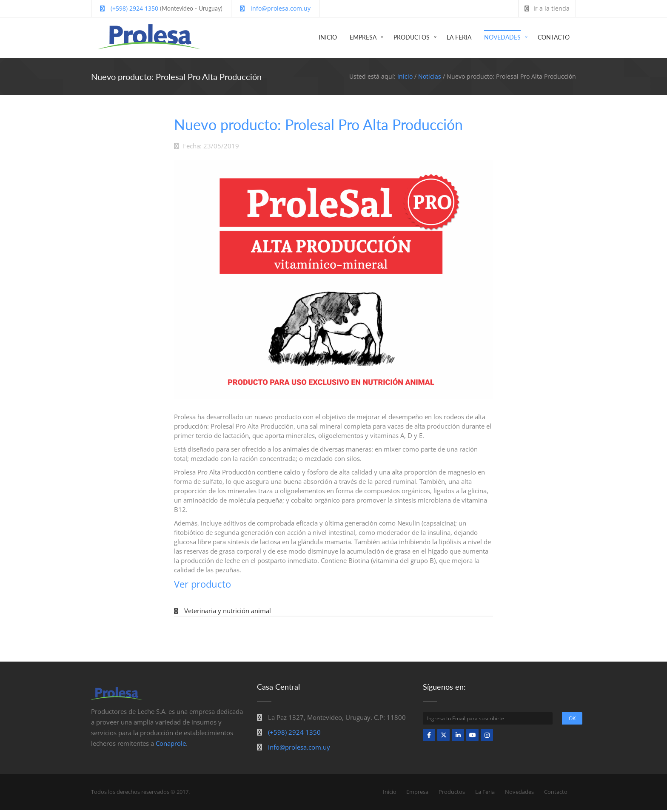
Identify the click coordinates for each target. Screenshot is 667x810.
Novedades (502, 37)
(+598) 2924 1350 (129, 8)
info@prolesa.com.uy (275, 8)
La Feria (459, 37)
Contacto (554, 37)
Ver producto (202, 583)
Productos (411, 37)
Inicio (328, 37)
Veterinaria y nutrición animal (227, 610)
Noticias (429, 76)
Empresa (363, 37)
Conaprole (171, 743)
